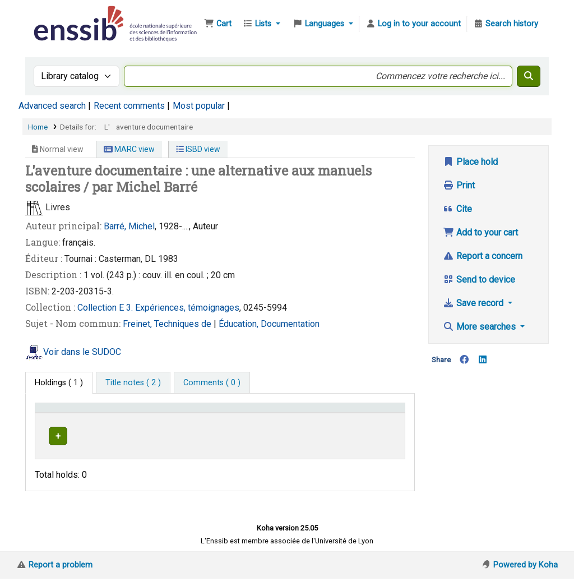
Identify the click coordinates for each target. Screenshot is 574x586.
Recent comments (129, 105)
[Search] (528, 76)
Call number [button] (293, 424)
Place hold (470, 161)
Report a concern (482, 256)
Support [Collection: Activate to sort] (153, 424)
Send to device (479, 279)
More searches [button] (480, 326)
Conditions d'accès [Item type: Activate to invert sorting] (74, 424)
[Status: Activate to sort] (382, 419)
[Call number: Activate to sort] (313, 419)
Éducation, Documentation (269, 324)
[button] (218, 24)
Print (459, 185)
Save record (474, 303)
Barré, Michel (129, 226)
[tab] (133, 383)
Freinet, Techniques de (168, 324)
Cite (457, 209)
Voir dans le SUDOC (82, 352)
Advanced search (52, 105)
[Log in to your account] (413, 24)
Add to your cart (480, 232)
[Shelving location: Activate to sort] (226, 419)
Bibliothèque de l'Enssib (59, 15)
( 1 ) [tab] (59, 382)
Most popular (199, 105)
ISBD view (198, 149)
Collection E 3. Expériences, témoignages (158, 307)
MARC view (129, 149)
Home (38, 126)
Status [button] (375, 424)
